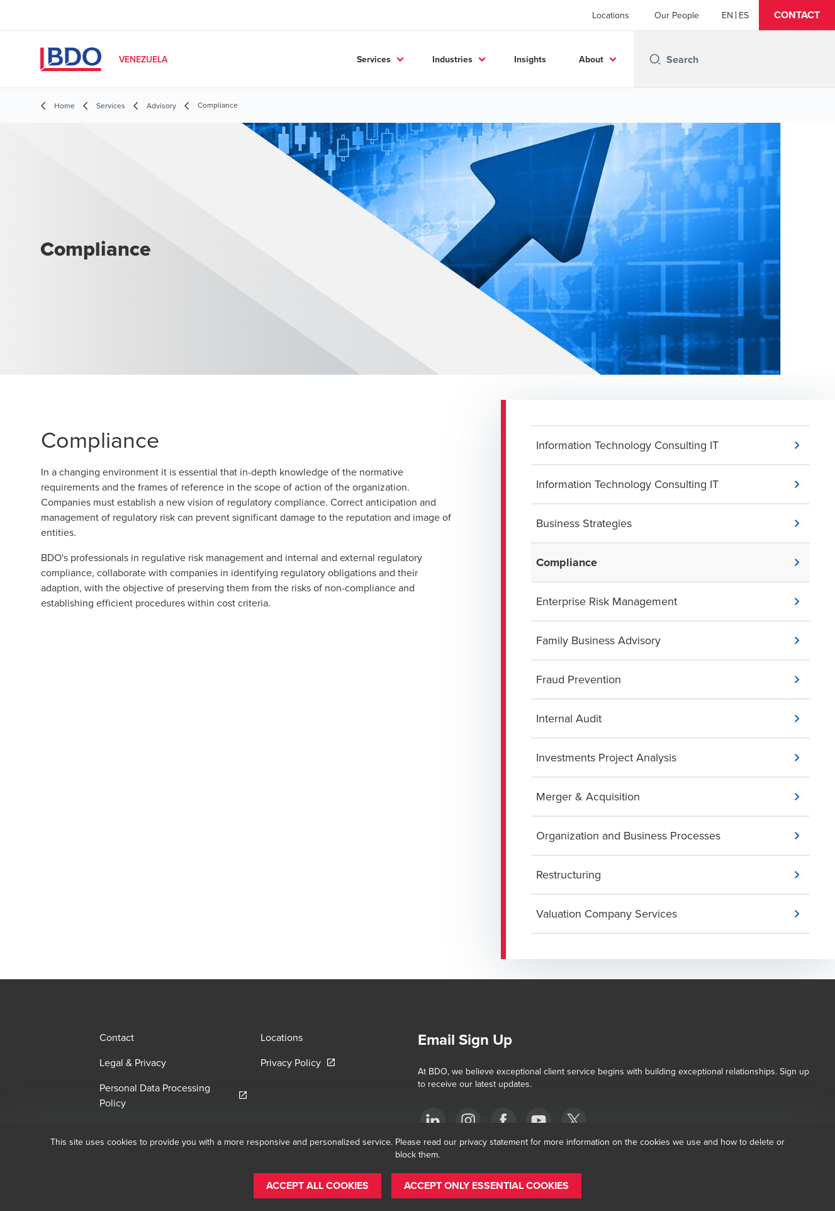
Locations (610, 15)
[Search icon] (655, 59)
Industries (452, 59)
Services (374, 59)
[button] (797, 15)
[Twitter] (574, 1120)
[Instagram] (468, 1120)
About (591, 59)
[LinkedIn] (433, 1120)
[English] (727, 15)
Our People (676, 15)
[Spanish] (744, 15)
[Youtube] (539, 1120)
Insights (530, 59)
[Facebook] (503, 1120)
